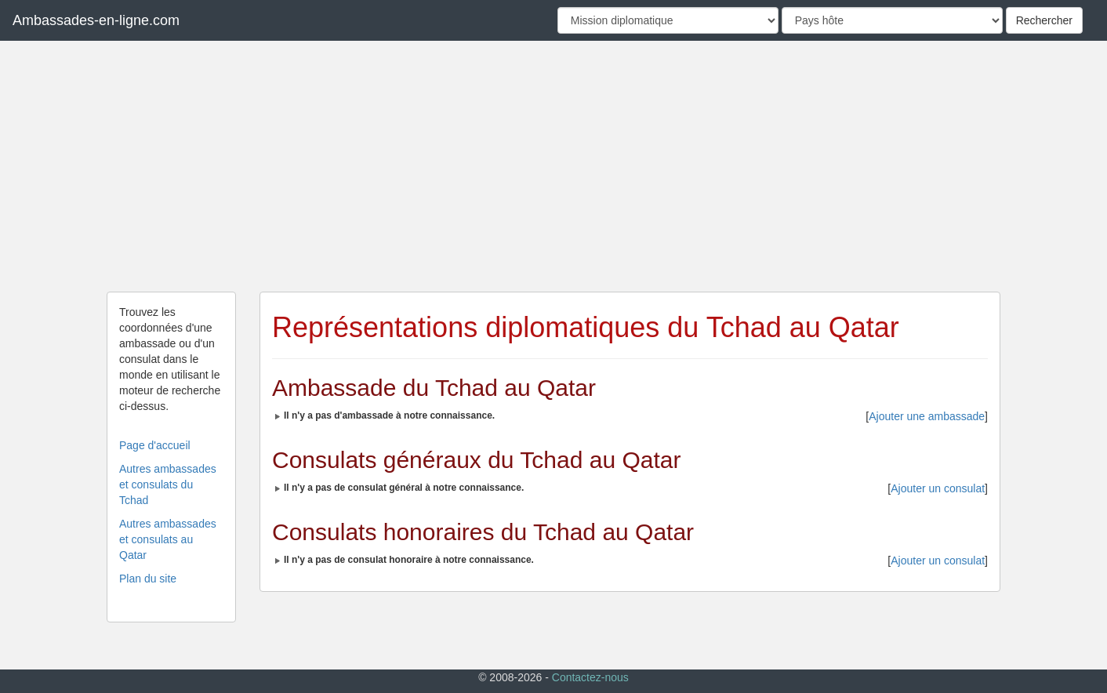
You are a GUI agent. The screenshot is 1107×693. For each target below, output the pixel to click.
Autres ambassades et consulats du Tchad (167, 484)
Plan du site (147, 578)
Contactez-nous (590, 677)
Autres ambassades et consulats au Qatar (167, 539)
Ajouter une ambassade (927, 416)
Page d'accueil (155, 445)
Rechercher (1044, 20)
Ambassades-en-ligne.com (96, 20)
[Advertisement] (553, 166)
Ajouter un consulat (938, 488)
